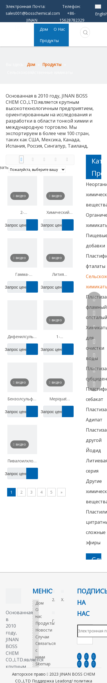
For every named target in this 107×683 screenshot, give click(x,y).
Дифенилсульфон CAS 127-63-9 (22, 337)
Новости (43, 630)
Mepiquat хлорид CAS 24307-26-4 (58, 399)
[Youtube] (79, 664)
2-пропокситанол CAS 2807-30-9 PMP (22, 213)
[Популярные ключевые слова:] (85, 32)
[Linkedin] (86, 656)
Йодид (93, 450)
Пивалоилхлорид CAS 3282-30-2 (22, 461)
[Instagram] (86, 664)
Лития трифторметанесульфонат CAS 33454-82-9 (58, 275)
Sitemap (43, 664)
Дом (39, 603)
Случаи (42, 636)
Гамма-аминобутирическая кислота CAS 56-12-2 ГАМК (22, 275)
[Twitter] (93, 656)
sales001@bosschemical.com (33, 13)
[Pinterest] (93, 664)
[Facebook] (79, 656)
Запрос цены (18, 225)
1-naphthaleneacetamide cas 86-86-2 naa (58, 337)
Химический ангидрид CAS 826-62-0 (58, 213)
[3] (13, 596)
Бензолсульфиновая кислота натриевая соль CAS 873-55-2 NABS (22, 399)
